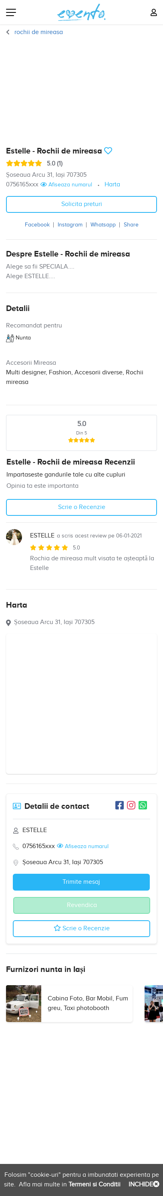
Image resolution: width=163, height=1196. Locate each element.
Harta (112, 184)
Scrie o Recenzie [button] (81, 507)
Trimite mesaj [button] (81, 882)
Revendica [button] (82, 905)
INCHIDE (143, 1184)
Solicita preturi (81, 204)
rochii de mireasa (38, 32)
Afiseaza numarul (66, 185)
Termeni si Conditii (94, 1184)
